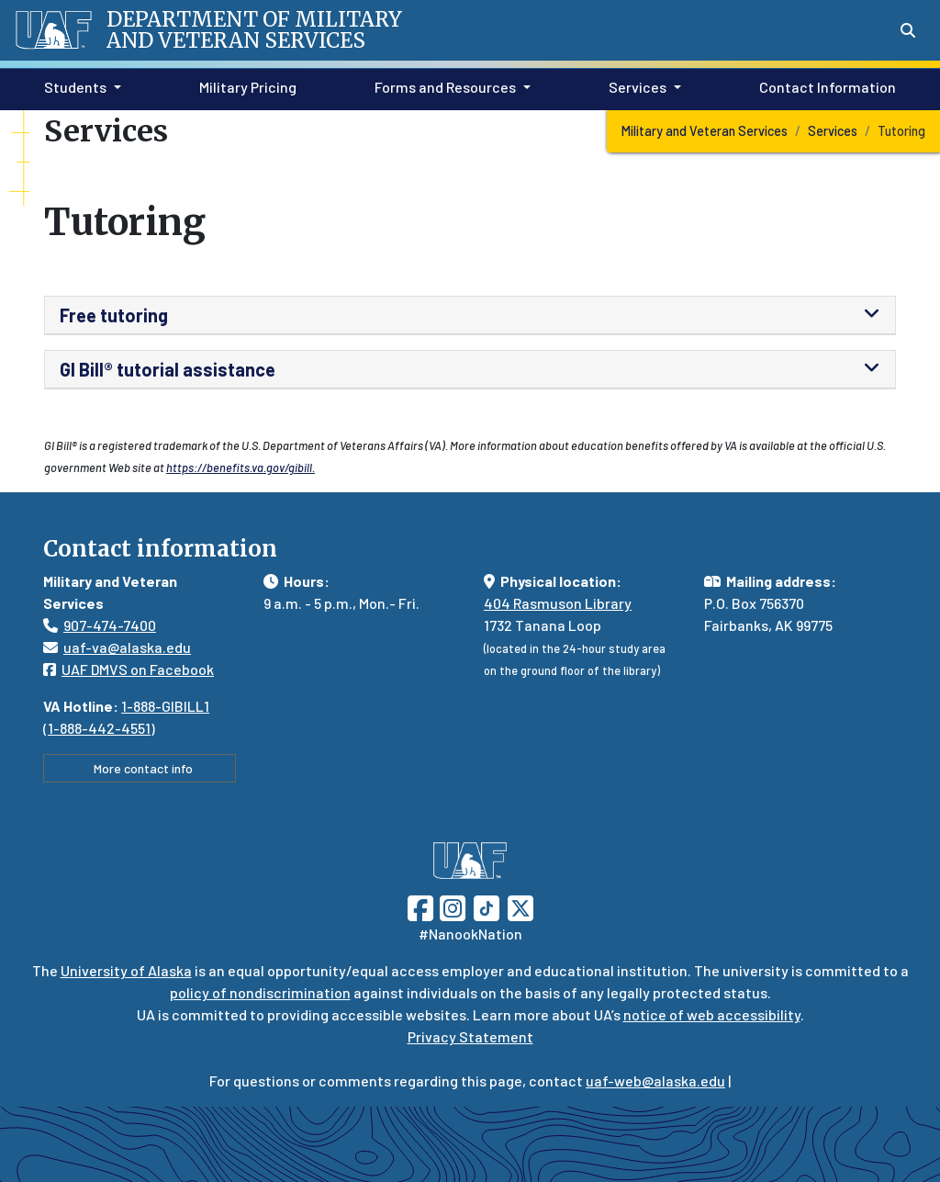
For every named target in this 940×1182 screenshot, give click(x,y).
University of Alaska (126, 970)
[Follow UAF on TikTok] (486, 906)
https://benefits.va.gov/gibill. (240, 467)
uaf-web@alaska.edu (655, 1080)
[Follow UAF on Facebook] (420, 906)
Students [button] (75, 87)
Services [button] (637, 87)
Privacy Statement (470, 1036)
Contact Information (824, 85)
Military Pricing (244, 85)
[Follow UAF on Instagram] (450, 906)
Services (832, 131)
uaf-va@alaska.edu (117, 647)
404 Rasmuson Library (558, 603)
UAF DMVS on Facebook (128, 669)
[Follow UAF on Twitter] (520, 906)
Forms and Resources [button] (445, 87)
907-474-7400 (109, 625)
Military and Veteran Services (704, 131)
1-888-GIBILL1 (165, 706)
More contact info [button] (139, 768)
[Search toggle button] (908, 30)
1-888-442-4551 (99, 728)
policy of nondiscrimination (260, 992)
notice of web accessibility (711, 1014)
